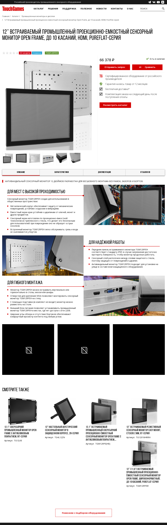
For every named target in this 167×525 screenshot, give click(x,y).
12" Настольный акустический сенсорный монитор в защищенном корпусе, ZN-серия (62, 430)
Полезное (86, 8)
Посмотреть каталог (115, 108)
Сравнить (147, 67)
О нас (130, 8)
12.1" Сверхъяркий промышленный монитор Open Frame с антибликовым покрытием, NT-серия (20, 432)
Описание (21, 172)
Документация (104, 172)
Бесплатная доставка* (117, 88)
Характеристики (61, 172)
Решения (53, 8)
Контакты (117, 8)
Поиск (143, 8)
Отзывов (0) (145, 172)
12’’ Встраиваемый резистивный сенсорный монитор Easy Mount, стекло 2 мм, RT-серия (143, 430)
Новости (101, 8)
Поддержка (69, 8)
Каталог (39, 8)
